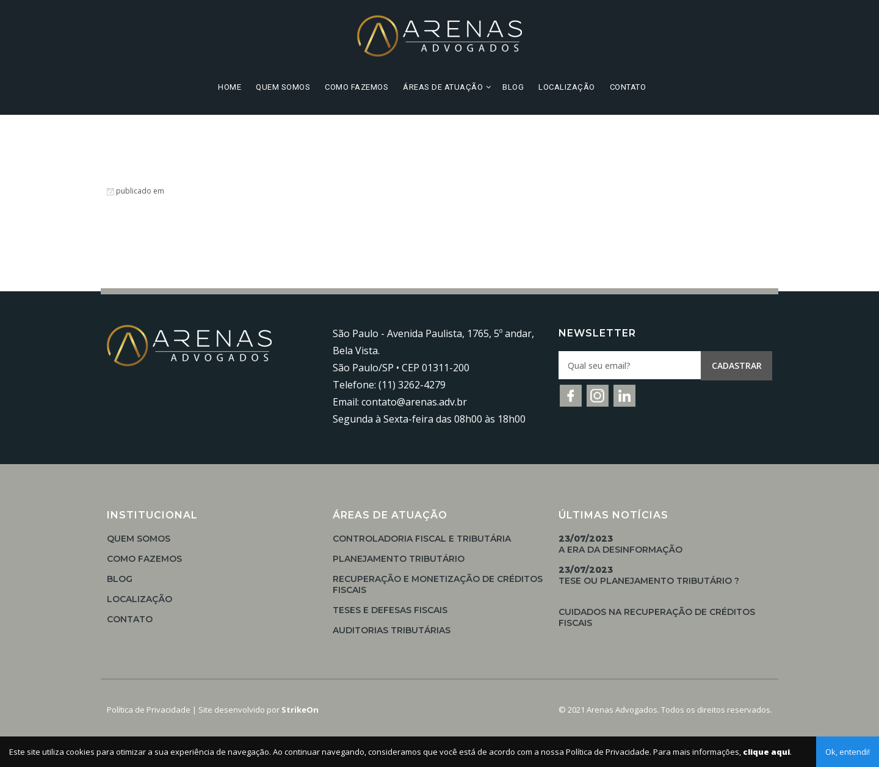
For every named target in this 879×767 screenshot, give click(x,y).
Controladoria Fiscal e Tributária (422, 538)
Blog (513, 87)
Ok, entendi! (847, 751)
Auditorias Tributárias (391, 630)
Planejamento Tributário (399, 558)
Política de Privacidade (148, 709)
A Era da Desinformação (620, 544)
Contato (628, 87)
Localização (566, 87)
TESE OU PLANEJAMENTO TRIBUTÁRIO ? (649, 575)
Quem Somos (283, 87)
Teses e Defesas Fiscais (390, 610)
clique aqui (766, 751)
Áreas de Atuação (443, 87)
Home (229, 87)
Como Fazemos (356, 87)
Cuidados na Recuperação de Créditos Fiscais (657, 617)
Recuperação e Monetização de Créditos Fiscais (438, 584)
